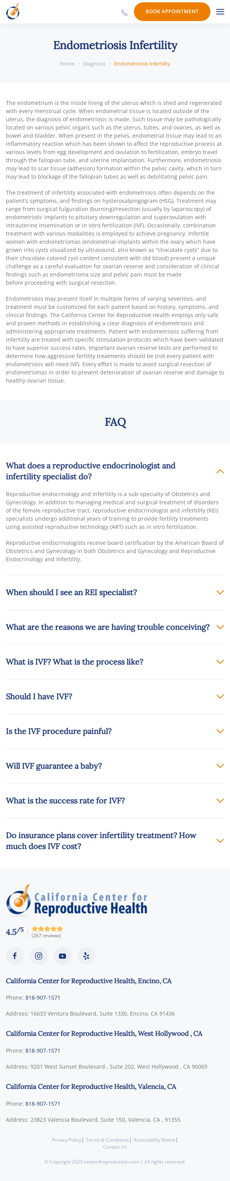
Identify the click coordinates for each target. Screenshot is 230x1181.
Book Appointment (172, 11)
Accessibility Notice (154, 1140)
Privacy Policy (66, 1140)
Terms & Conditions (107, 1140)
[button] (220, 11)
